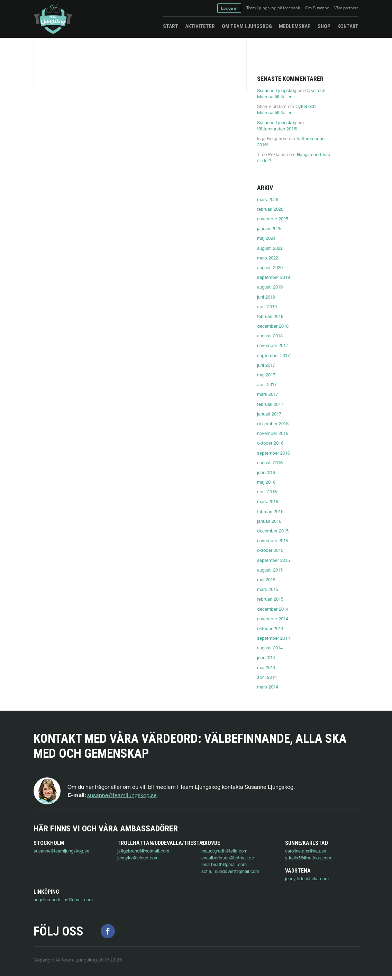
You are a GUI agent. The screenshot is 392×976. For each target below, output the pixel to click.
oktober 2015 (270, 550)
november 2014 (272, 618)
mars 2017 (267, 394)
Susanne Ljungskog (276, 90)
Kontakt (347, 26)
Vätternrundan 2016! (277, 128)
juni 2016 (266, 472)
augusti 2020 (270, 267)
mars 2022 (267, 258)
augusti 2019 (270, 287)
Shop (324, 26)
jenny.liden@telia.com (55, 892)
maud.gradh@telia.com (224, 851)
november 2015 (272, 540)
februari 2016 (270, 511)
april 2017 (267, 384)
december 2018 (273, 326)
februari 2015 (270, 599)
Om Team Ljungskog (247, 26)
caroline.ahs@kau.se (305, 851)
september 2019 (273, 277)
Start (170, 26)
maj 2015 (266, 579)
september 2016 (273, 453)
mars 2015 (267, 589)
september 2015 (273, 560)
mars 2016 (267, 501)
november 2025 (272, 218)
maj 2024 (266, 238)
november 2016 (272, 433)
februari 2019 (270, 316)
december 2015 (273, 530)
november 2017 (272, 345)
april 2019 (267, 306)
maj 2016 (266, 482)
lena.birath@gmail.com (224, 864)
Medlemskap (295, 26)
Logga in (229, 8)
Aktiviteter (200, 26)
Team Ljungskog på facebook (273, 7)
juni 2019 (266, 297)
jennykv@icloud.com (137, 857)
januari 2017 (269, 414)
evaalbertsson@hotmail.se (227, 857)
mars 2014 (267, 687)
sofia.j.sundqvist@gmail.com (230, 871)
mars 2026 (267, 199)
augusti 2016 (270, 462)
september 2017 (273, 355)
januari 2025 (269, 228)
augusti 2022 (270, 248)
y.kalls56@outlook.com (308, 857)
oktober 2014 (270, 628)
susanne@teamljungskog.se (122, 795)
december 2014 (273, 609)
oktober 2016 (270, 443)
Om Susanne (317, 7)
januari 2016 (269, 521)
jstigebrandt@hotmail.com (143, 851)
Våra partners (346, 7)
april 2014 (267, 677)
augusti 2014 (270, 647)
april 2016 (267, 491)
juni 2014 (266, 657)
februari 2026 (270, 209)
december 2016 (273, 423)
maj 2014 (266, 667)
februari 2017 (270, 404)
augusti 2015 (270, 570)
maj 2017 (266, 374)
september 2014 (273, 638)
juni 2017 (266, 365)
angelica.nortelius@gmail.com (146, 892)
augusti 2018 (270, 335)
